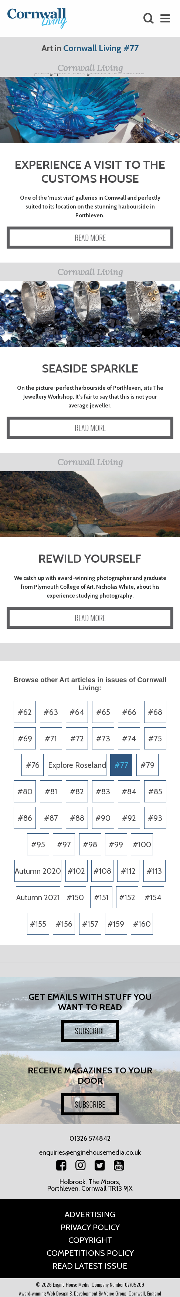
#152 (127, 897)
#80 (25, 791)
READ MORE (90, 237)
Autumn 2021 (38, 897)
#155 (38, 924)
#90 (103, 818)
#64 (76, 712)
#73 (103, 738)
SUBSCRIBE (90, 1030)
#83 (103, 791)
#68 (155, 712)
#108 (102, 871)
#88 (77, 818)
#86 (25, 818)
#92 (129, 818)
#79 (147, 765)
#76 (33, 765)
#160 (142, 924)
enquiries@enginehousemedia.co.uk (90, 1152)
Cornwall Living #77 (101, 48)
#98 (90, 844)
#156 (64, 924)
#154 (153, 897)
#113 (154, 871)
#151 (101, 897)
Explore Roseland (77, 765)
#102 (76, 871)
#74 (129, 738)
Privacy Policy (90, 1227)
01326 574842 (90, 1138)
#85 (155, 791)
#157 (90, 924)
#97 (64, 844)
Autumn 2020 (38, 871)
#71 (51, 738)
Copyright (90, 1240)
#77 (121, 765)
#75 (155, 738)
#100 (142, 844)
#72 (77, 738)
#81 (51, 791)
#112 (128, 871)
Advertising (90, 1214)
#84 (129, 791)
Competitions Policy (90, 1253)
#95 (38, 844)
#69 (25, 738)
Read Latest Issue (90, 1266)
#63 (51, 712)
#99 (116, 844)
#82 (77, 791)
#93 (155, 818)
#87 (51, 818)
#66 (129, 712)
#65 (103, 712)
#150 (75, 897)
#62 (25, 712)
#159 (116, 924)
